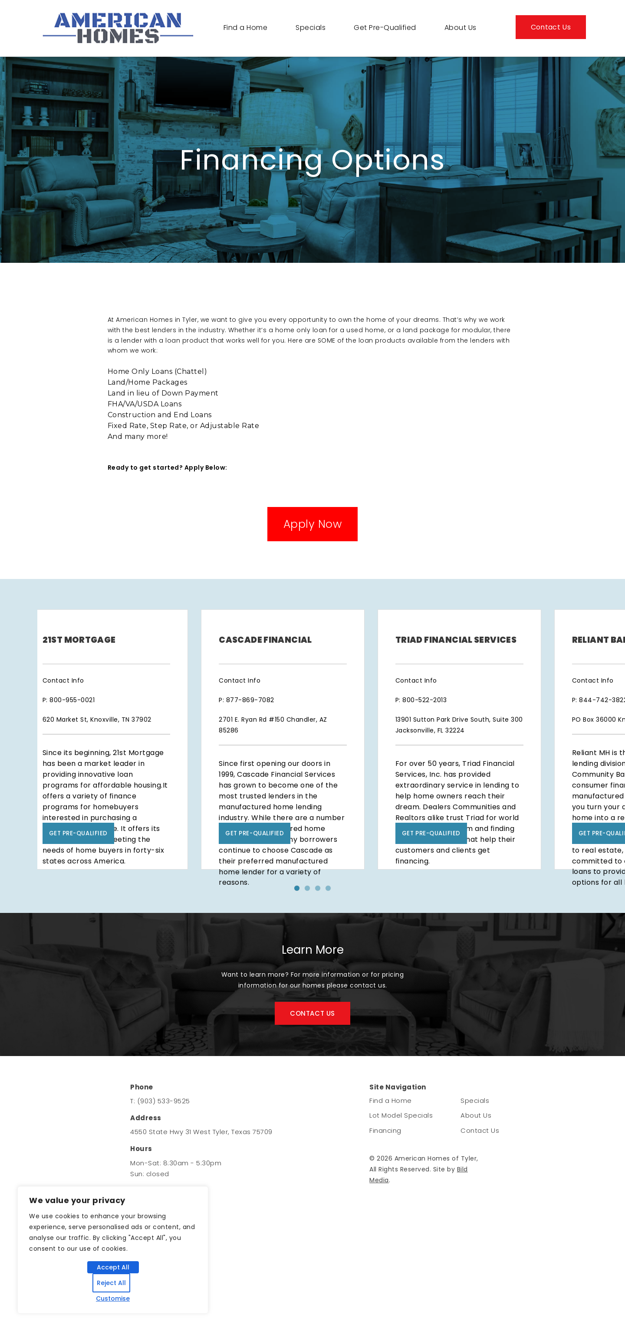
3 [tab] (321, 960)
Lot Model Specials (401, 1186)
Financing (385, 1201)
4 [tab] (332, 960)
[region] (112, 1250)
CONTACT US (312, 1083)
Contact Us (551, 27)
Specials (311, 28)
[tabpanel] (128, 773)
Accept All (113, 1267)
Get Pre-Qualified (385, 28)
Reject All (111, 1283)
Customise (113, 1298)
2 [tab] (311, 960)
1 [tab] (300, 960)
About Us (460, 28)
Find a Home (246, 28)
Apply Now (312, 524)
